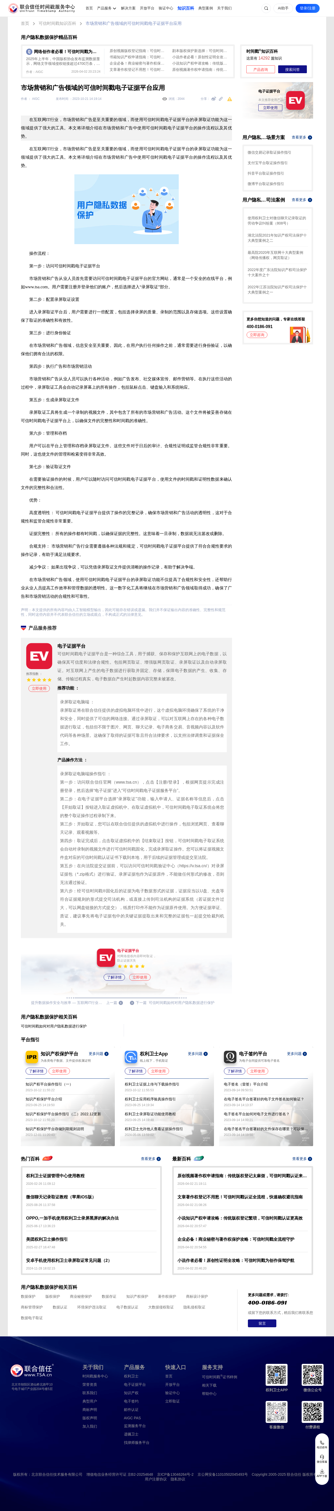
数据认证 (60, 1307)
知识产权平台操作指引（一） (49, 1084)
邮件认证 (131, 1409)
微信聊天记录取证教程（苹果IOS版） (61, 1197)
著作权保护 (167, 1296)
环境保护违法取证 (91, 1307)
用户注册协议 (156, 1479)
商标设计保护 (197, 1296)
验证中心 (166, 8)
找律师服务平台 (137, 1442)
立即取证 (172, 1401)
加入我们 (89, 1426)
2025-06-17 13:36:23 (40, 1226)
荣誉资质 (89, 1384)
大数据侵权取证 (161, 1307)
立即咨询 (257, 335)
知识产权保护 (137, 1296)
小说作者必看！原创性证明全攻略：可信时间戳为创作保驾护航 (201, 57)
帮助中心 (209, 1394)
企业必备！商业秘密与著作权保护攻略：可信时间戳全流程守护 (138, 63)
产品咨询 (260, 69)
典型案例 (205, 8)
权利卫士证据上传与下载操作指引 (152, 1084)
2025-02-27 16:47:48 (40, 1247)
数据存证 (109, 1296)
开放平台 (147, 8)
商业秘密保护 (81, 1296)
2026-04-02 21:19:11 (191, 1184)
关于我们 (224, 8)
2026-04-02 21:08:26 (191, 1205)
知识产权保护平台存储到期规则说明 (55, 1129)
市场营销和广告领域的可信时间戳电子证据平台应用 (134, 23)
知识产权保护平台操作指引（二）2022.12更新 (63, 1114)
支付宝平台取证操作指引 (268, 163)
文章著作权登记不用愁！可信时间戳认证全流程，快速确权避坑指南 (138, 69)
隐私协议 (178, 1479)
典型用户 (89, 1401)
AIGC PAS (132, 1418)
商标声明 (89, 1409)
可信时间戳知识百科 (57, 23)
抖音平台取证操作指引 (266, 173)
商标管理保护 (32, 1307)
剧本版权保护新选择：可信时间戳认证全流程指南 (201, 51)
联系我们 (89, 1393)
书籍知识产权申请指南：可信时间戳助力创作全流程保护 (138, 57)
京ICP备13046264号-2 (175, 1474)
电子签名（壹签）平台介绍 (246, 1084)
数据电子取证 (32, 1318)
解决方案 (128, 8)
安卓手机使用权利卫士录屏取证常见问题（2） (69, 1260)
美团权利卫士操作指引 (47, 1239)
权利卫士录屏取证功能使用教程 (150, 1114)
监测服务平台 (135, 1426)
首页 (89, 8)
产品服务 (104, 8)
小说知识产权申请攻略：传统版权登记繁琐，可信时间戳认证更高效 (201, 63)
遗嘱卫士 (131, 1434)
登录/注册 (307, 8)
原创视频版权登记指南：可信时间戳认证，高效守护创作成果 (138, 51)
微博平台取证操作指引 (266, 184)
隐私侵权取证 (194, 1307)
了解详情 (114, 977)
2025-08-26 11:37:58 (40, 1205)
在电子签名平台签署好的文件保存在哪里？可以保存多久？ (266, 1129)
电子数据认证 (127, 1307)
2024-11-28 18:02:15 (40, 1268)
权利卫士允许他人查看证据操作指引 (154, 1129)
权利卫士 (131, 1376)
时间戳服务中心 (95, 1376)
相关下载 (209, 1385)
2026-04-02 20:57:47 (191, 1226)
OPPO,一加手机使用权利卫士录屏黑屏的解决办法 (72, 1218)
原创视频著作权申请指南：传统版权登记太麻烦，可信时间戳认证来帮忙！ (201, 69)
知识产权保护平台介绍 (44, 1099)
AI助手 (283, 8)
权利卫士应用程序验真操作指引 (150, 1099)
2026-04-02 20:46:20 (191, 1268)
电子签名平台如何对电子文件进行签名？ (257, 1114)
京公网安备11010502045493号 (223, 1474)
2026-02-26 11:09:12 (40, 1184)
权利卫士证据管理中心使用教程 (55, 1176)
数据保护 (28, 1296)
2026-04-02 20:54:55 (191, 1247)
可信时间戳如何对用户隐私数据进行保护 (54, 1026)
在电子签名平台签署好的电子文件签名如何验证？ (264, 1099)
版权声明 (89, 1418)
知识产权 (131, 1393)
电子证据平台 (135, 1384)
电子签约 (131, 1401)
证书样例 (219, 1376)
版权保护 (52, 1296)
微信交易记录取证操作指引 (269, 152)
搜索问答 (292, 69)
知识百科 (185, 8)
